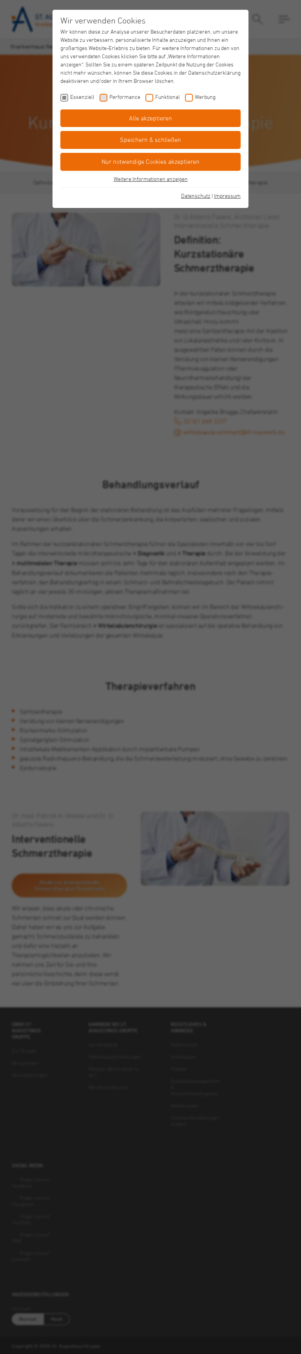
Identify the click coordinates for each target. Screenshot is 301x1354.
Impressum (227, 195)
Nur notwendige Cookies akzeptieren (150, 161)
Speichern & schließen (150, 139)
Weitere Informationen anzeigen (151, 179)
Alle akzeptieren (150, 118)
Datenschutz (195, 195)
